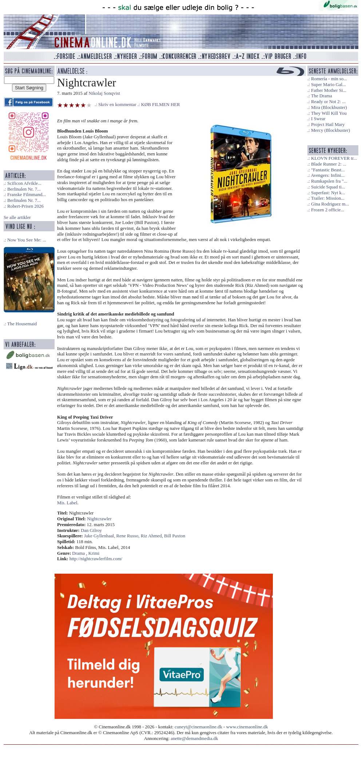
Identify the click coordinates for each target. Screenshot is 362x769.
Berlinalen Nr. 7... (24, 189)
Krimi (94, 553)
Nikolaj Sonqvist (104, 93)
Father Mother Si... (328, 90)
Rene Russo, (128, 535)
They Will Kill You (329, 113)
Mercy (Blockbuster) (330, 130)
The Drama (321, 95)
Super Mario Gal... (328, 84)
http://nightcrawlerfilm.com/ (95, 558)
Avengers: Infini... (328, 175)
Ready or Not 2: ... (328, 101)
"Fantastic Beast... (328, 169)
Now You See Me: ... (26, 240)
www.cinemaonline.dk (247, 726)
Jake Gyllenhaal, (100, 535)
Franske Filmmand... (26, 194)
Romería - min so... (329, 78)
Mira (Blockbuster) (329, 107)
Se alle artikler (17, 217)
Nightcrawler (99, 518)
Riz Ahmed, (152, 535)
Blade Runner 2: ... (328, 164)
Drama (78, 553)
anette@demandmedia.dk (194, 738)
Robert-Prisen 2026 (25, 206)
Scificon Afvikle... (24, 183)
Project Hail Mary (328, 124)
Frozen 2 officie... (327, 209)
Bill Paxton (174, 535)
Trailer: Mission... (328, 198)
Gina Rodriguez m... (330, 204)
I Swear (318, 118)
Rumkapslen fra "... (329, 181)
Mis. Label (67, 502)
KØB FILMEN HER (160, 104)
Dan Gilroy (91, 530)
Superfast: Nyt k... (328, 192)
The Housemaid (22, 323)
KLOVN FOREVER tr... (334, 158)
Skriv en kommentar (117, 104)
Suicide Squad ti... (328, 187)
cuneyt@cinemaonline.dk (198, 726)
